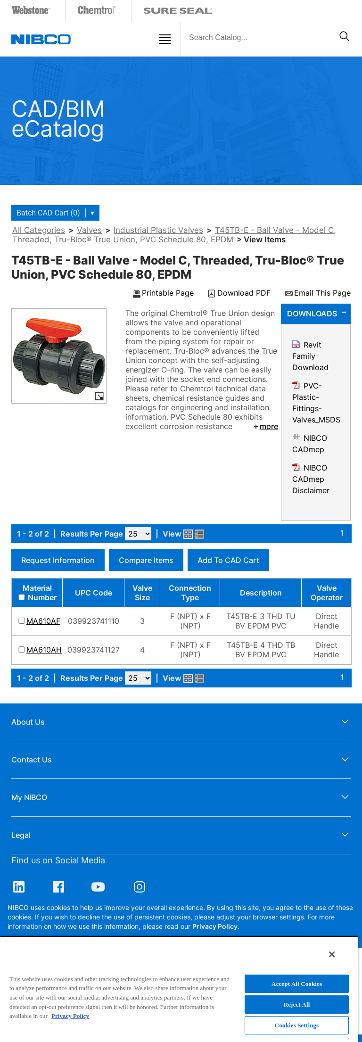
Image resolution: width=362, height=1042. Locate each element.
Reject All (297, 1004)
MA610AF (43, 621)
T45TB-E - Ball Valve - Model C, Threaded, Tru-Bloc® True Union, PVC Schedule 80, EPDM (174, 234)
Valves (89, 230)
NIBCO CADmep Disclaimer (310, 479)
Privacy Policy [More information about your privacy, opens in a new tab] (70, 1015)
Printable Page (168, 293)
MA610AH (44, 649)
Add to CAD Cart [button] (228, 560)
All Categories (38, 230)
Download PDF (244, 293)
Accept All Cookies (297, 983)
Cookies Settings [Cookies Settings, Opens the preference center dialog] (297, 1025)
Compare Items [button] (146, 560)
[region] (179, 989)
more (265, 426)
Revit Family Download (310, 356)
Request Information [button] (58, 560)
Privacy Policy (215, 926)
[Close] (331, 954)
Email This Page (322, 293)
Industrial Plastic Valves (158, 230)
